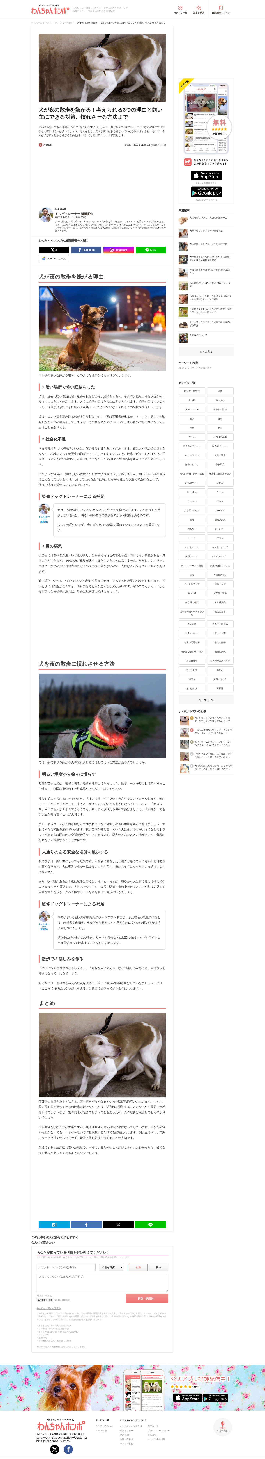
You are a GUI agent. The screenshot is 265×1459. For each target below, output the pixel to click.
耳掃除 (220, 688)
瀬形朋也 (87, 214)
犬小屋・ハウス (192, 510)
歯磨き (192, 679)
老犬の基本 (220, 611)
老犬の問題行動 (192, 642)
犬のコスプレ (220, 575)
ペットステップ (192, 584)
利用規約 (124, 1435)
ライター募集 (126, 1443)
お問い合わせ (126, 1439)
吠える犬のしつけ (192, 446)
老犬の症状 (191, 661)
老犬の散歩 (220, 642)
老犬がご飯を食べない (192, 651)
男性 (158, 1267)
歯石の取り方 (220, 679)
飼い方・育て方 (192, 391)
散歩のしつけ (192, 464)
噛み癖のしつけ (220, 446)
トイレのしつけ (192, 455)
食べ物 (192, 400)
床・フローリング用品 (192, 565)
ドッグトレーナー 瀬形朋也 (44, 519)
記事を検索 (198, 12)
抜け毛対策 (191, 670)
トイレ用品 (191, 492)
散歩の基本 (220, 455)
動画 (220, 428)
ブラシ (220, 538)
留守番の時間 (192, 602)
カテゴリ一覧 (180, 12)
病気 (192, 418)
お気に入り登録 (158, 145)
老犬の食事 (220, 633)
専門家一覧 (153, 1426)
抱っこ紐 (192, 593)
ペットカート (192, 547)
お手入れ (220, 400)
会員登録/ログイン (221, 12)
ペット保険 (101, 1430)
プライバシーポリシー (159, 1430)
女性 (138, 1267)
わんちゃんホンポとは (131, 1426)
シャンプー (220, 529)
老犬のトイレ (192, 633)
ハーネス (220, 510)
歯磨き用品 (220, 519)
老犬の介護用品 (220, 624)
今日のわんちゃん (104, 1426)
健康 (220, 418)
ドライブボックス (220, 556)
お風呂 (220, 670)
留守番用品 (220, 602)
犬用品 (220, 483)
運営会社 (152, 1435)
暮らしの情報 (220, 409)
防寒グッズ (220, 584)
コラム (192, 437)
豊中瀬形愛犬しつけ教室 (68, 217)
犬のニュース (192, 409)
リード (192, 538)
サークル (192, 501)
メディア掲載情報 (156, 1439)
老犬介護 (192, 624)
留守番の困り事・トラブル (192, 613)
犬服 (192, 575)
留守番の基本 (220, 593)
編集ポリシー (126, 1430)
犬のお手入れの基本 (220, 661)
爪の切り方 (191, 688)
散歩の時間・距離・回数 (192, 473)
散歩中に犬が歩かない (220, 473)
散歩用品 (220, 464)
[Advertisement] (70, 174)
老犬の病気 (220, 651)
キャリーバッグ (220, 547)
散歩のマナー (192, 483)
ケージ (220, 492)
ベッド (220, 501)
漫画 (192, 428)
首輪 (192, 519)
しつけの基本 (220, 437)
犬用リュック (192, 556)
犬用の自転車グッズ (220, 565)
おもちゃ (192, 529)
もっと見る (206, 351)
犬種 (220, 391)
